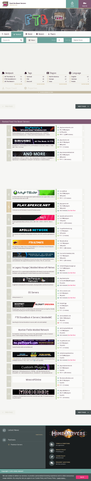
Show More (18, 84)
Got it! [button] (82, 477)
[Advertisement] (45, 57)
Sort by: (68, 40)
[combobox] (60, 40)
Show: (54, 40)
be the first (72, 210)
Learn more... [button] (61, 478)
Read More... (39, 434)
